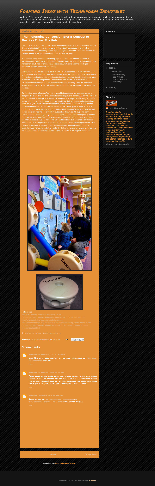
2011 (111, 87)
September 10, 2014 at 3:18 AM (50, 372)
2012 (111, 68)
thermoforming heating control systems (47, 401)
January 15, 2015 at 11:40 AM (50, 395)
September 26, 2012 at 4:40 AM (51, 354)
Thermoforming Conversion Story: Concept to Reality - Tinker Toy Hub (55, 38)
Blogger (92, 480)
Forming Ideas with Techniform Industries (72, 10)
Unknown (33, 354)
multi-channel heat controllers (59, 399)
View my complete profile (117, 144)
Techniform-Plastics (117, 108)
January (115, 71)
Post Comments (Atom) (65, 463)
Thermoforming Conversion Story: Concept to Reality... (119, 78)
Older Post (91, 454)
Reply (31, 364)
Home (53, 454)
